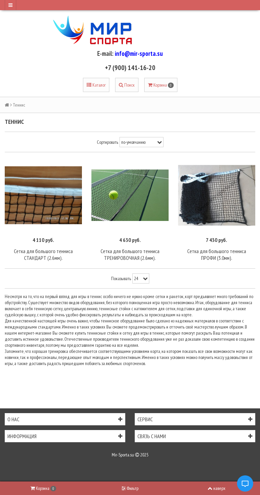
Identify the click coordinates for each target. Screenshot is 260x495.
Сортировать (107, 142)
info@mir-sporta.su (139, 53)
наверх (216, 488)
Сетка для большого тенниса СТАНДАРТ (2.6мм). (43, 254)
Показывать (121, 278)
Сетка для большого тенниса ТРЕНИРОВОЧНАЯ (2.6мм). (130, 254)
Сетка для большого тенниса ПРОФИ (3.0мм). (216, 254)
